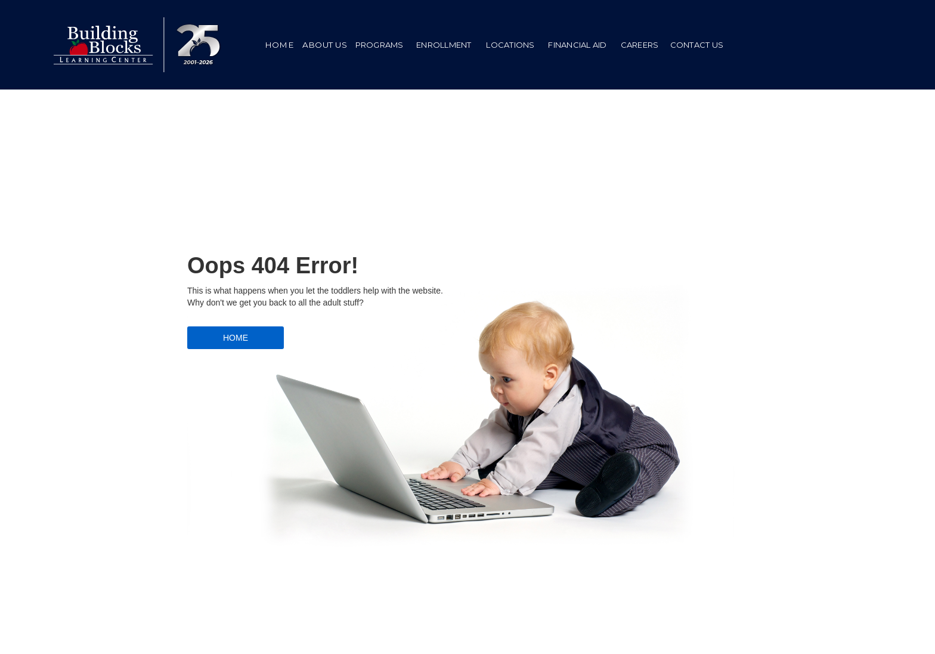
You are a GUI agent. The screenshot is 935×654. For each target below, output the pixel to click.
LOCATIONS (511, 45)
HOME (279, 45)
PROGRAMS (379, 45)
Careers (640, 45)
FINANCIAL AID (577, 45)
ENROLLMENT (444, 45)
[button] (379, 45)
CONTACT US (697, 45)
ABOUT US (324, 45)
